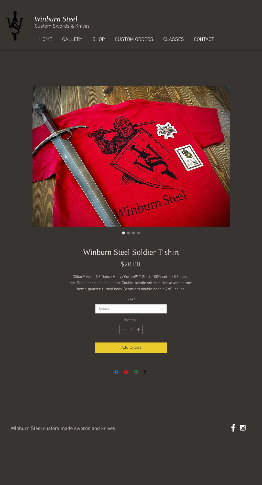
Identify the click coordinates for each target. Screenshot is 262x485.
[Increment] (139, 329)
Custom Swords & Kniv (60, 26)
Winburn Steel (55, 19)
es (87, 26)
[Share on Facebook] (116, 372)
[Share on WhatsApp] (136, 372)
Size (131, 299)
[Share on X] (146, 372)
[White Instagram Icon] (243, 428)
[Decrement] (123, 329)
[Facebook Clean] (233, 428)
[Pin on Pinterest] (126, 372)
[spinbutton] (131, 329)
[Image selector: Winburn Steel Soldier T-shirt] (123, 232)
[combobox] (131, 309)
